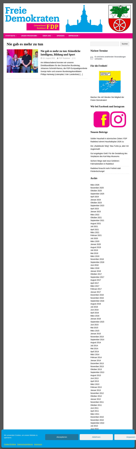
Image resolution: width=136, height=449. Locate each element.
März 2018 (94, 268)
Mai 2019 (94, 253)
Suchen (125, 44)
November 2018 (97, 259)
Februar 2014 (96, 357)
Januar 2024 (95, 200)
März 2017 (94, 286)
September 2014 (97, 340)
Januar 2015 (95, 334)
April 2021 (94, 229)
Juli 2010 (94, 426)
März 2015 (94, 331)
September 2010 (97, 423)
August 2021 (95, 223)
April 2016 (94, 313)
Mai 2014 (94, 348)
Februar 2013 (96, 387)
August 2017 (95, 280)
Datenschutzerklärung (25, 444)
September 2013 (97, 372)
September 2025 (97, 194)
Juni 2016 (94, 310)
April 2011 (94, 411)
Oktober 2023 (96, 203)
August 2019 (95, 247)
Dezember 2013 (97, 363)
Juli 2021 (94, 226)
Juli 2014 (94, 345)
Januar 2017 (95, 292)
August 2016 (95, 304)
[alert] (109, 58)
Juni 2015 (94, 325)
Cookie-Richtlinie (10, 444)
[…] (81, 74)
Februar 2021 (96, 235)
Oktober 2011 (96, 405)
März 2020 (94, 241)
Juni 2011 (94, 408)
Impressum (38, 444)
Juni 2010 (94, 429)
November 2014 (97, 337)
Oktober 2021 (96, 217)
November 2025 (97, 188)
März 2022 (94, 215)
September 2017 (97, 277)
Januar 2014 (95, 360)
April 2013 (94, 381)
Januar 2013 (95, 390)
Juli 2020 (94, 238)
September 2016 (97, 301)
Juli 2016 (94, 307)
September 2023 (97, 205)
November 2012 (97, 393)
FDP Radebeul (64, 58)
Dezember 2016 (97, 295)
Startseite (10, 36)
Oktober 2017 (96, 274)
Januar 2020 (95, 244)
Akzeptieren (61, 437)
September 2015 (97, 322)
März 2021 (94, 232)
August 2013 (95, 375)
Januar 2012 (95, 399)
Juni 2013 (94, 378)
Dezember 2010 (97, 417)
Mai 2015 (94, 328)
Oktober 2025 (96, 191)
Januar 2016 (95, 319)
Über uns (46, 36)
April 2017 (94, 283)
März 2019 (94, 256)
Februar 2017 (96, 289)
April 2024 (94, 197)
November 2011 (97, 402)
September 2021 (97, 220)
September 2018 (97, 262)
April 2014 (94, 351)
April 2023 (94, 209)
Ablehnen (96, 437)
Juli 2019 (94, 250)
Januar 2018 (95, 271)
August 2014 (95, 342)
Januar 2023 (95, 211)
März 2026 (94, 185)
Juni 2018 (94, 265)
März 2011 (94, 414)
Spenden (60, 36)
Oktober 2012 (96, 396)
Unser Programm (29, 36)
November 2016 (97, 298)
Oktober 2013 (96, 369)
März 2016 (94, 316)
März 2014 (94, 354)
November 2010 (97, 420)
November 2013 (97, 366)
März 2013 (94, 384)
